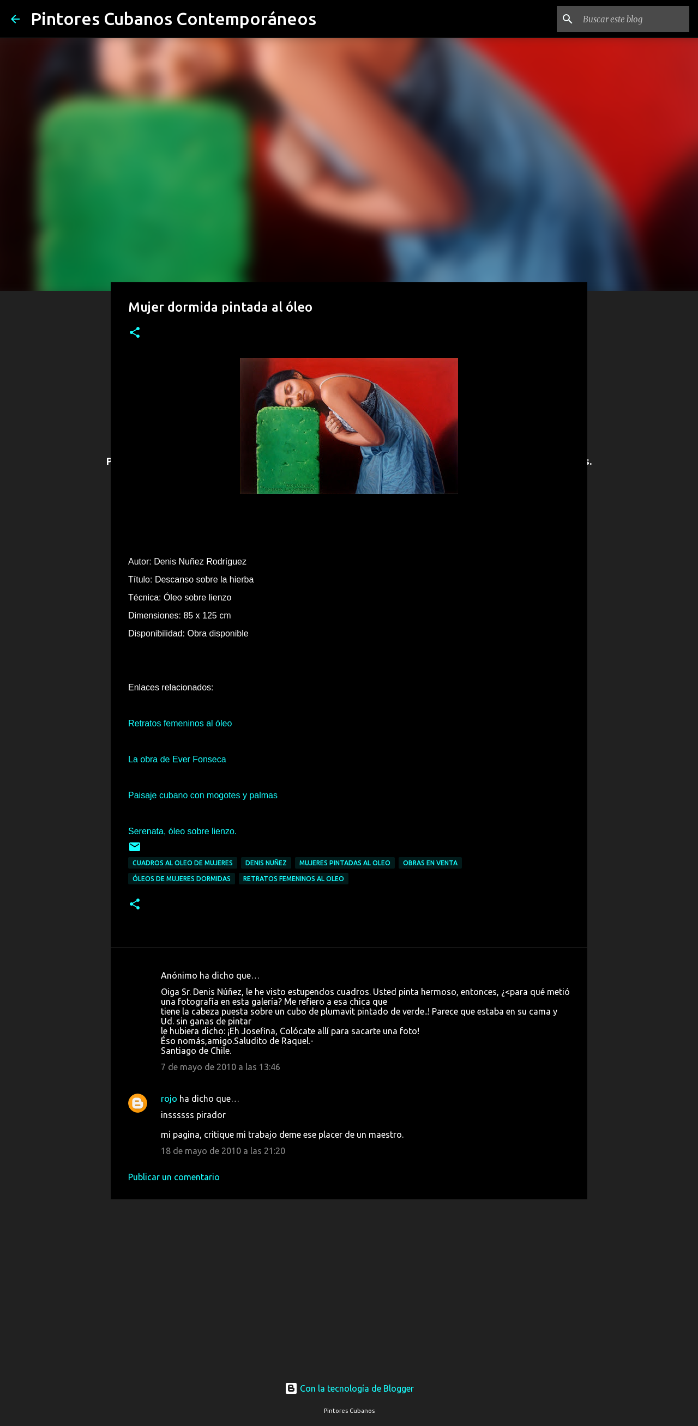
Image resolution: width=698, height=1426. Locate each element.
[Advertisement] (349, 1280)
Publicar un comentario (174, 1177)
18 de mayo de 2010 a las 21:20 (223, 1151)
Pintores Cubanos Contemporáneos (173, 18)
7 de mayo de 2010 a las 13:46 (220, 1067)
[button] (134, 333)
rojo (169, 1098)
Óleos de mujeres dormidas (182, 878)
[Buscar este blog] (632, 19)
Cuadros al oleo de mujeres (183, 862)
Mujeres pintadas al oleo (344, 862)
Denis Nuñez (266, 862)
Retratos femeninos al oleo (293, 878)
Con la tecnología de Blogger (349, 1388)
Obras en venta (430, 862)
